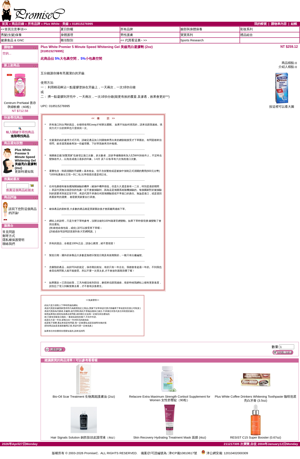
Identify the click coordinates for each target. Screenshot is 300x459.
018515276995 (82, 23)
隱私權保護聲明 (13, 240)
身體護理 (67, 35)
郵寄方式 (8, 236)
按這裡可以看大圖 (281, 105)
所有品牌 (34, 23)
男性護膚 (126, 35)
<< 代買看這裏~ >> (133, 40)
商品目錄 (18, 23)
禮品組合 (246, 35)
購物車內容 (279, 23)
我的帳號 (260, 23)
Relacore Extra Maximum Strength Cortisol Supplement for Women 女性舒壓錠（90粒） (169, 398)
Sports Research (192, 40)
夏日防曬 (67, 29)
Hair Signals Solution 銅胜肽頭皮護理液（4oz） (84, 437)
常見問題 (8, 232)
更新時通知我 (26, 160)
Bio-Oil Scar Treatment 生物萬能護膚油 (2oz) (84, 396)
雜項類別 (67, 40)
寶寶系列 (186, 35)
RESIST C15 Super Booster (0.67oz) (255, 437)
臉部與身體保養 (191, 29)
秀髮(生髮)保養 (11, 35)
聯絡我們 (8, 243)
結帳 (294, 23)
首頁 (5, 23)
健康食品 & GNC (12, 40)
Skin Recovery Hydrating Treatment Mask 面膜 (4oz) (169, 437)
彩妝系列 (246, 29)
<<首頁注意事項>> (14, 29)
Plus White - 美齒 (56, 23)
